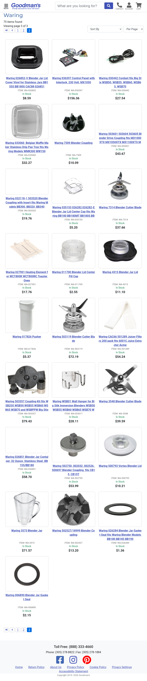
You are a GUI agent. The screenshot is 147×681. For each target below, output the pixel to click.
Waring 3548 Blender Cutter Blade (120, 401)
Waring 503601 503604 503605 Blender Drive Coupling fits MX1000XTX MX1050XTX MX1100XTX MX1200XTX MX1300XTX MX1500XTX (120, 138)
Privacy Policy (75, 667)
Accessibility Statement (73, 671)
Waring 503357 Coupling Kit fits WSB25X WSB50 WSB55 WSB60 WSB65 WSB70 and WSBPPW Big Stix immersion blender (26, 406)
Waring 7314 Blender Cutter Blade (120, 207)
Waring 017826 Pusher (27, 336)
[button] (6, 6)
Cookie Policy (98, 667)
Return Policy (36, 667)
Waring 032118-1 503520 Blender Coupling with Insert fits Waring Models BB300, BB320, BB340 (27, 202)
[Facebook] (60, 662)
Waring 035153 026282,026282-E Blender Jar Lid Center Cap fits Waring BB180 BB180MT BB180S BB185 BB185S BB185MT (73, 212)
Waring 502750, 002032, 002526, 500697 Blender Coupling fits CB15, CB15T (73, 470)
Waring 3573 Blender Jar (26, 530)
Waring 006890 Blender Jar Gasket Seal (27, 597)
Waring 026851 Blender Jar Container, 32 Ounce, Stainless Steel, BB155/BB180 (26, 461)
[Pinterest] (87, 662)
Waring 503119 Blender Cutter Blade (73, 339)
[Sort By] (104, 29)
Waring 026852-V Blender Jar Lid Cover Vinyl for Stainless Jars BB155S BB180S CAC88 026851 (26, 82)
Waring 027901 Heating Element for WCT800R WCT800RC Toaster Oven (27, 276)
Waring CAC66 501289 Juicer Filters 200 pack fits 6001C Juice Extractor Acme (120, 341)
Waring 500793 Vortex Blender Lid (120, 466)
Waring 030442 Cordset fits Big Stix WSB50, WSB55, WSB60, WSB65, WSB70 (120, 82)
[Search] (79, 6)
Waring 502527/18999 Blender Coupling (73, 532)
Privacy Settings (122, 667)
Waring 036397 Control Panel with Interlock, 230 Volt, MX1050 (73, 80)
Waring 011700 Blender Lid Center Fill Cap (73, 274)
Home (19, 667)
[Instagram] (73, 662)
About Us (55, 667)
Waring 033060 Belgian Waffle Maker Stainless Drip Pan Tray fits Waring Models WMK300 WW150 (26, 147)
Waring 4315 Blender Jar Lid (120, 272)
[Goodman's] (26, 6)
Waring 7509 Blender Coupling (73, 143)
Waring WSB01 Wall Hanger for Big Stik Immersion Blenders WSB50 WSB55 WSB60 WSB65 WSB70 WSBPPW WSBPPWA (73, 406)
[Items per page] (134, 29)
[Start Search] (108, 5)
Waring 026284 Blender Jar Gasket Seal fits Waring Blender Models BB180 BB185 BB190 (120, 535)
